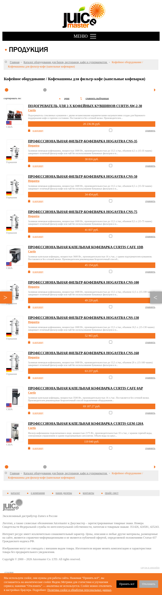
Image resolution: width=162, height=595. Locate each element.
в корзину (38, 130)
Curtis (32, 110)
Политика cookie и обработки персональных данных (79, 590)
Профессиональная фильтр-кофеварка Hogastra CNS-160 (83, 353)
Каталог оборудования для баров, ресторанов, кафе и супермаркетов (65, 62)
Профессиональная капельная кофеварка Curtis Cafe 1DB (85, 247)
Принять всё (126, 584)
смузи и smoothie (150, 567)
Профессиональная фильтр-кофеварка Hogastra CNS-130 (83, 318)
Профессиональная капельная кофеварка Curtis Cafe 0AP (85, 388)
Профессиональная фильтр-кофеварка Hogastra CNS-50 (82, 176)
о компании (38, 493)
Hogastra (33, 145)
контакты (88, 493)
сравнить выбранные (97, 98)
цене (66, 98)
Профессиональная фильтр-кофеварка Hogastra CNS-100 (83, 282)
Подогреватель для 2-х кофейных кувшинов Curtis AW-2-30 (85, 106)
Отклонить (148, 584)
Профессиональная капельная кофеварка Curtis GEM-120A (86, 423)
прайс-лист (111, 493)
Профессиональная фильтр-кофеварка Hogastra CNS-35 (82, 141)
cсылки (9, 572)
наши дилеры (64, 493)
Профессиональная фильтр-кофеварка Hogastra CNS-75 (82, 212)
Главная (14, 62)
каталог (15, 493)
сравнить (150, 130)
